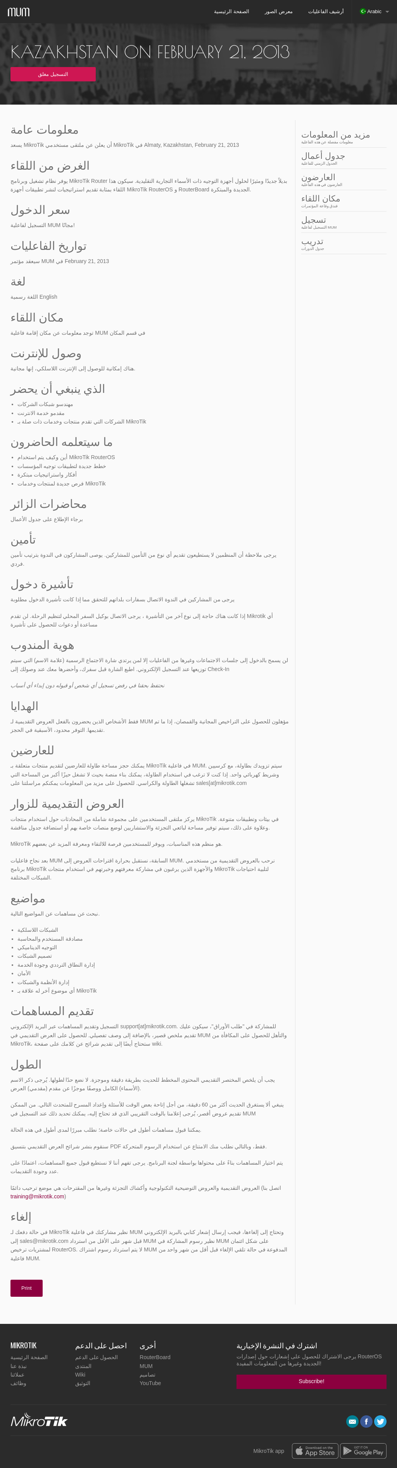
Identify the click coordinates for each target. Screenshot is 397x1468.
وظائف (18, 1383)
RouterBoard (155, 1357)
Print (26, 1288)
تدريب (341, 243)
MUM (146, 1366)
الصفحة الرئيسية (231, 11)
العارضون (341, 179)
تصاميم (147, 1375)
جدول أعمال (341, 158)
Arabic (370, 11)
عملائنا (17, 1375)
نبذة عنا (18, 1366)
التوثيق (82, 1383)
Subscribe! (312, 1381)
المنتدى (83, 1366)
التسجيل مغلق (53, 74)
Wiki (80, 1375)
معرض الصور (279, 11)
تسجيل (341, 222)
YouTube (150, 1383)
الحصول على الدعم (96, 1357)
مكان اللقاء (341, 201)
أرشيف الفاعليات (326, 11)
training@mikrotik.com (37, 1196)
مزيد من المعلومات (341, 137)
